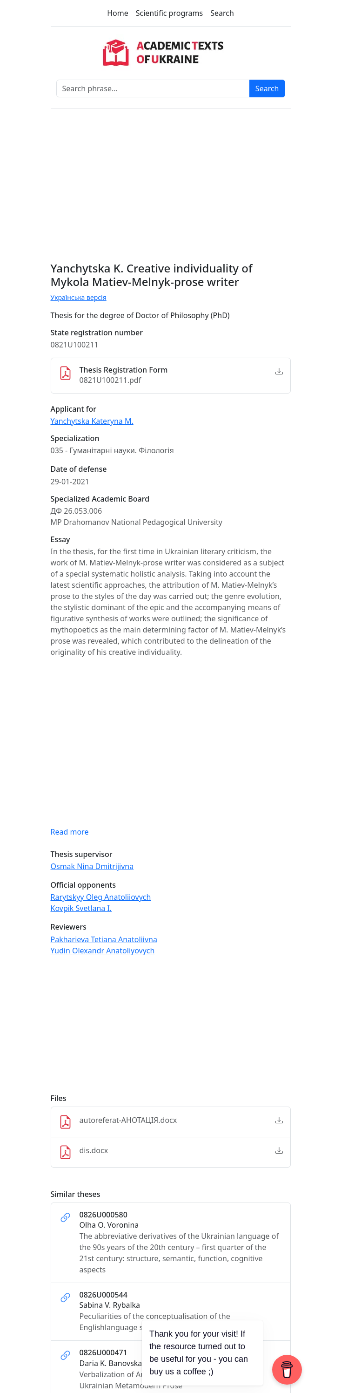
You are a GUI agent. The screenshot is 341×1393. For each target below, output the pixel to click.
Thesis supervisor (82, 854)
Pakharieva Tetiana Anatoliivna (104, 939)
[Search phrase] (153, 88)
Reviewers (69, 927)
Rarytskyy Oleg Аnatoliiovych (101, 897)
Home (117, 13)
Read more (70, 832)
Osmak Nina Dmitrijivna (92, 866)
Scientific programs (169, 13)
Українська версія (79, 297)
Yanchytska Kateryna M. (92, 421)
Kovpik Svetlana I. (81, 908)
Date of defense (79, 469)
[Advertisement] (171, 1029)
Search (222, 13)
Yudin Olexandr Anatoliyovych (103, 950)
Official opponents (83, 885)
